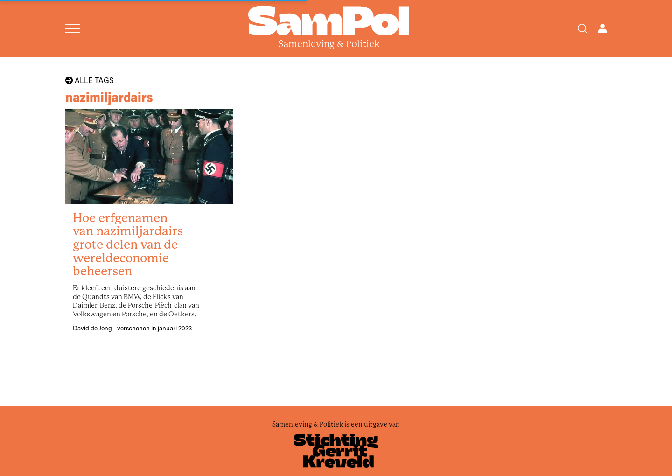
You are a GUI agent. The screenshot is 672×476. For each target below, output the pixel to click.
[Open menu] (72, 28)
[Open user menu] (602, 28)
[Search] (582, 28)
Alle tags (89, 80)
